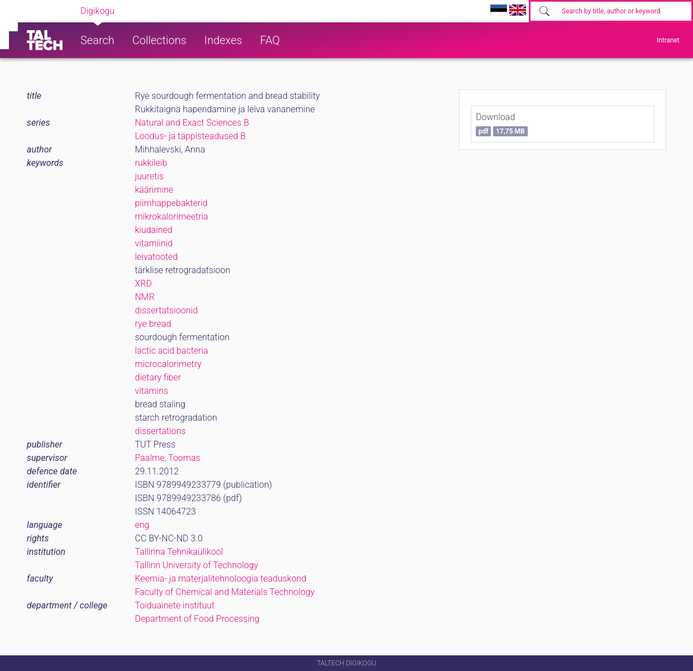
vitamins (152, 391)
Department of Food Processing (197, 618)
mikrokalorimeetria (171, 216)
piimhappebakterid (171, 203)
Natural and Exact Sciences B (192, 122)
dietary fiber (158, 377)
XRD (143, 283)
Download (502, 124)
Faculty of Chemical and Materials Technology (225, 592)
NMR (145, 297)
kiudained (154, 230)
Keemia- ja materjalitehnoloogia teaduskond (221, 578)
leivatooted (156, 256)
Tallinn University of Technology (197, 565)
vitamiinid (154, 243)
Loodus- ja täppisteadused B (190, 136)
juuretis (149, 176)
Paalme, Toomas (167, 458)
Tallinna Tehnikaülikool (179, 551)
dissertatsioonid (166, 310)
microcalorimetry (168, 364)
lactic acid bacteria (171, 350)
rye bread (153, 323)
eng (142, 525)
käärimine (154, 189)
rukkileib (151, 163)
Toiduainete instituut (175, 605)
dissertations (160, 431)
